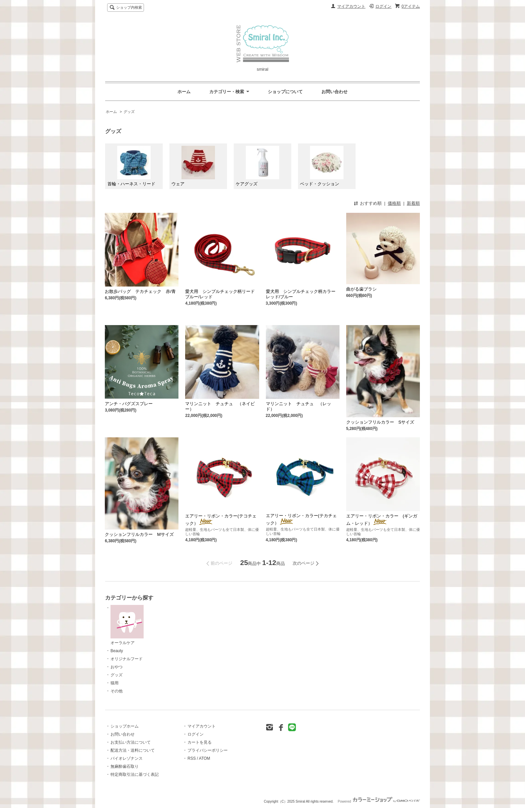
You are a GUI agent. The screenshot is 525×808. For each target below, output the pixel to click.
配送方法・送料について (132, 750)
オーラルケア (127, 625)
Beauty (116, 650)
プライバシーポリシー (208, 750)
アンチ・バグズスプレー (129, 403)
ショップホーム (124, 726)
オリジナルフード (126, 659)
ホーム (184, 91)
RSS (192, 758)
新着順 (413, 203)
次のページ (303, 563)
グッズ (129, 112)
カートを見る (200, 742)
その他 (116, 691)
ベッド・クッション (321, 166)
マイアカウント (351, 6)
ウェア (193, 166)
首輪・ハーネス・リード (131, 166)
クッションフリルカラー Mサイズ (139, 534)
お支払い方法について (130, 742)
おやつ (116, 667)
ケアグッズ (257, 166)
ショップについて (285, 91)
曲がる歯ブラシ (361, 289)
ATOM (204, 758)
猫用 (114, 683)
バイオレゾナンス (126, 758)
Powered (379, 801)
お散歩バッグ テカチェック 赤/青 (140, 291)
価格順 (394, 203)
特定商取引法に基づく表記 (134, 774)
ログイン (383, 6)
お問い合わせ (334, 91)
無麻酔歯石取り (124, 766)
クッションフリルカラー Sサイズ (380, 422)
